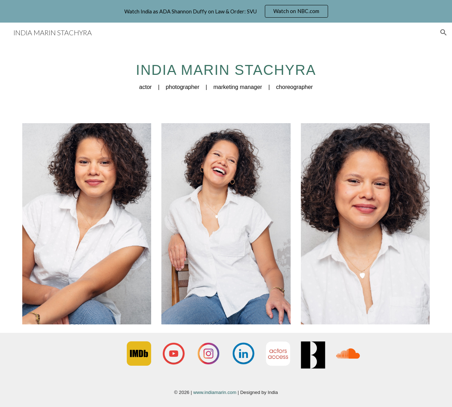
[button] (443, 32)
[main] (226, 73)
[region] (226, 11)
